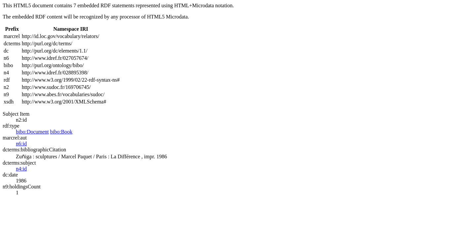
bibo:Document (32, 132)
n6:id (21, 143)
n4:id (21, 169)
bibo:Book (61, 132)
